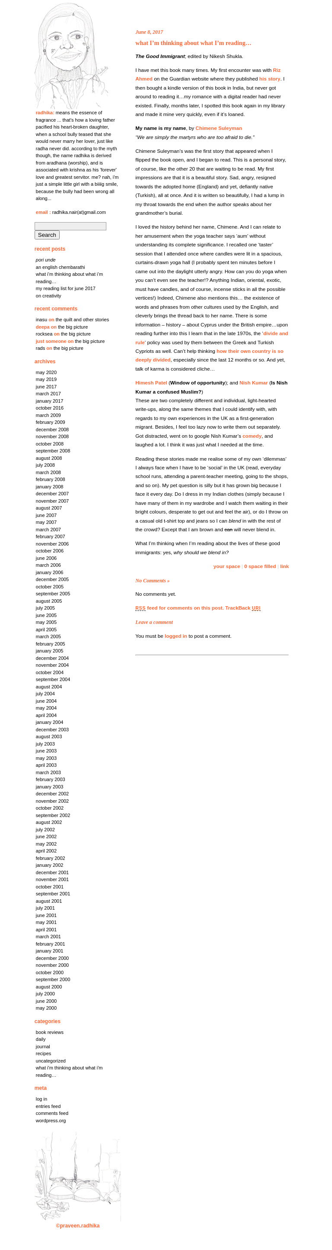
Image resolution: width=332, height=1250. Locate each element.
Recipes (43, 1053)
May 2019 (46, 379)
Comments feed (52, 1113)
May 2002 (46, 843)
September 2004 (53, 679)
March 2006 (48, 565)
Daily (41, 1039)
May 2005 (46, 622)
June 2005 (46, 615)
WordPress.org (51, 1120)
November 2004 (52, 665)
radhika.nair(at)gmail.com (79, 212)
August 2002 (49, 822)
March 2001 (48, 936)
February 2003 (50, 779)
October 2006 (50, 550)
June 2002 (46, 836)
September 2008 (53, 450)
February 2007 (50, 536)
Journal (43, 1046)
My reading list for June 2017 (66, 288)
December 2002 (52, 793)
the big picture (73, 326)
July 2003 (45, 743)
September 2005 (53, 593)
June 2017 (46, 386)
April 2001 (46, 929)
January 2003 (50, 786)
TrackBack (243, 607)
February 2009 (50, 422)
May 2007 (46, 522)
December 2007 (52, 493)
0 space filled (260, 566)
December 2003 (52, 729)
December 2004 (52, 658)
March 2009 (48, 415)
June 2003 (46, 750)
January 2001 (50, 950)
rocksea (44, 333)
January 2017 (50, 401)
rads (40, 348)
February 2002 (50, 858)
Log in (41, 1098)
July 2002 (45, 829)
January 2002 (50, 865)
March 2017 (48, 393)
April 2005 (46, 629)
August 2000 (49, 986)
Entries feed (48, 1106)
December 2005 (52, 579)
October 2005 (50, 586)
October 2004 (50, 672)
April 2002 (46, 850)
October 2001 (50, 886)
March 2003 (48, 772)
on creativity (48, 295)
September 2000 (53, 979)
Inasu (41, 319)
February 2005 (50, 643)
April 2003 (46, 765)
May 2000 (46, 1008)
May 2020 (46, 372)
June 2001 (46, 915)
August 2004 (49, 686)
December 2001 (52, 872)
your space (227, 566)
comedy (252, 436)
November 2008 (52, 436)
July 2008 (45, 465)
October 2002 (50, 808)
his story (270, 78)
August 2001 (49, 901)
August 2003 (49, 736)
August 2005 (49, 601)
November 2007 (52, 501)
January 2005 (50, 650)
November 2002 (52, 801)
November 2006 (52, 543)
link (284, 566)
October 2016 (50, 407)
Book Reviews (50, 1032)
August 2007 (49, 507)
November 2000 (52, 965)
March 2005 (48, 636)
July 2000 (45, 993)
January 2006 (50, 572)
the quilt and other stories (82, 319)
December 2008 (52, 429)
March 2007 (48, 529)
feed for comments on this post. (179, 607)
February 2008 (50, 479)
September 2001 (53, 893)
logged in (176, 636)
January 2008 (50, 486)
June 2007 (46, 515)
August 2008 (49, 458)
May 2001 (46, 922)
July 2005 (45, 607)
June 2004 (46, 701)
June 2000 (46, 1001)
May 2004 (46, 708)
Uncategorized (51, 1060)
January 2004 (50, 722)
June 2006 (46, 558)
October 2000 (50, 972)
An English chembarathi (60, 267)
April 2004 (46, 715)
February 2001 (50, 943)
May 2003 (46, 758)
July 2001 (45, 908)
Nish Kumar (253, 382)
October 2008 (50, 443)
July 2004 (45, 693)
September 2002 (53, 815)
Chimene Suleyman (218, 128)
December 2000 (52, 958)
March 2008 (48, 472)
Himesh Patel (151, 382)
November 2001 (52, 879)
